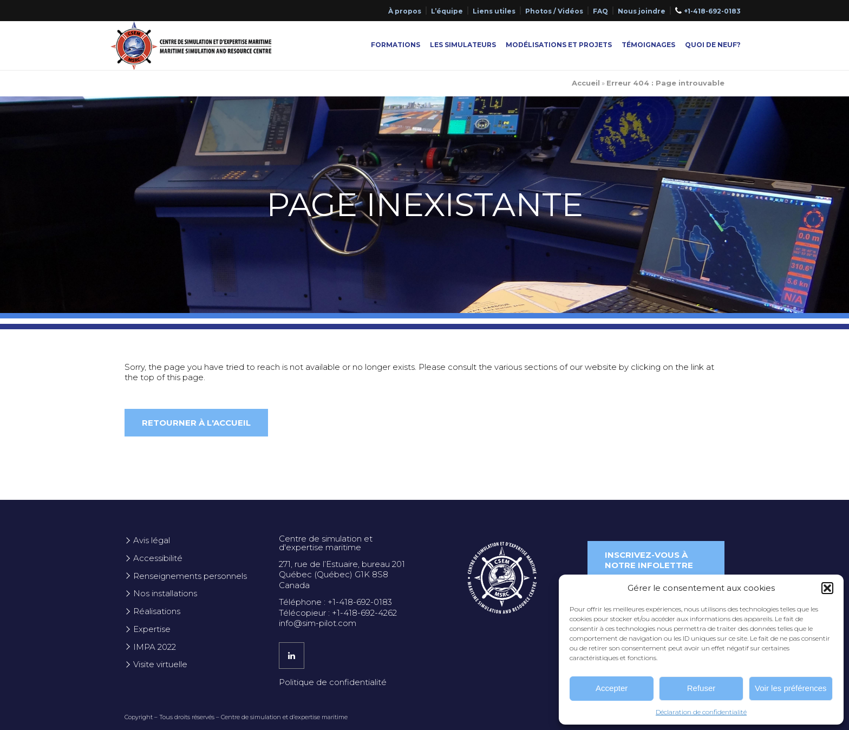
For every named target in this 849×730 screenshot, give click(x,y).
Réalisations (156, 611)
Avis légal (151, 540)
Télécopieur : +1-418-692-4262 (338, 613)
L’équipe (447, 11)
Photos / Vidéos (554, 11)
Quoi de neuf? (713, 45)
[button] (827, 588)
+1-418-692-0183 (712, 11)
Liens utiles (494, 11)
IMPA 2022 (154, 647)
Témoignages (648, 45)
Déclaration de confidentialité (701, 712)
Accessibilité (157, 558)
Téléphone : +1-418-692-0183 (335, 602)
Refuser (701, 688)
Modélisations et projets (559, 45)
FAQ (600, 11)
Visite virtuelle (160, 664)
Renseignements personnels (190, 576)
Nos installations (165, 593)
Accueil (586, 83)
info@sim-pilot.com (317, 623)
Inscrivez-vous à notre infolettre (649, 560)
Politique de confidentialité (333, 682)
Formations (395, 45)
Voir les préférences (791, 688)
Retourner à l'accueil (196, 423)
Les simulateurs (463, 45)
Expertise (152, 629)
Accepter (612, 688)
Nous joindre (641, 11)
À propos (404, 11)
